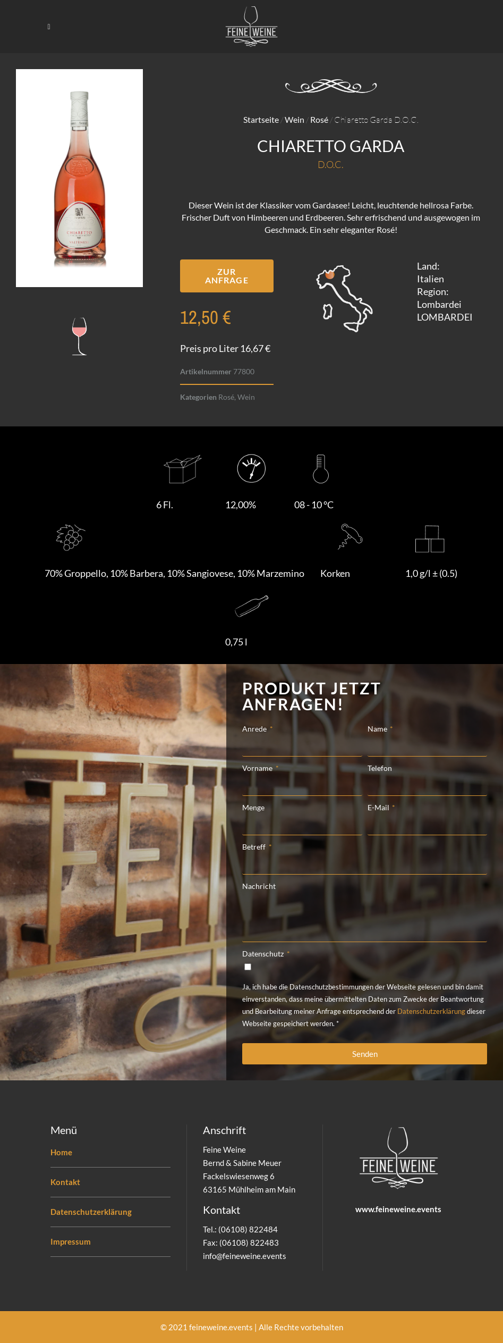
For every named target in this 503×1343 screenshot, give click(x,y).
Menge (253, 807)
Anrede (255, 728)
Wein (294, 119)
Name (378, 728)
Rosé (319, 119)
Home (61, 1152)
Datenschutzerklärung (431, 1011)
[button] (227, 275)
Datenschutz (263, 953)
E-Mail (379, 807)
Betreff (254, 846)
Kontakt (65, 1182)
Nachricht (259, 886)
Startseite (261, 119)
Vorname (258, 768)
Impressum (70, 1241)
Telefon (380, 768)
